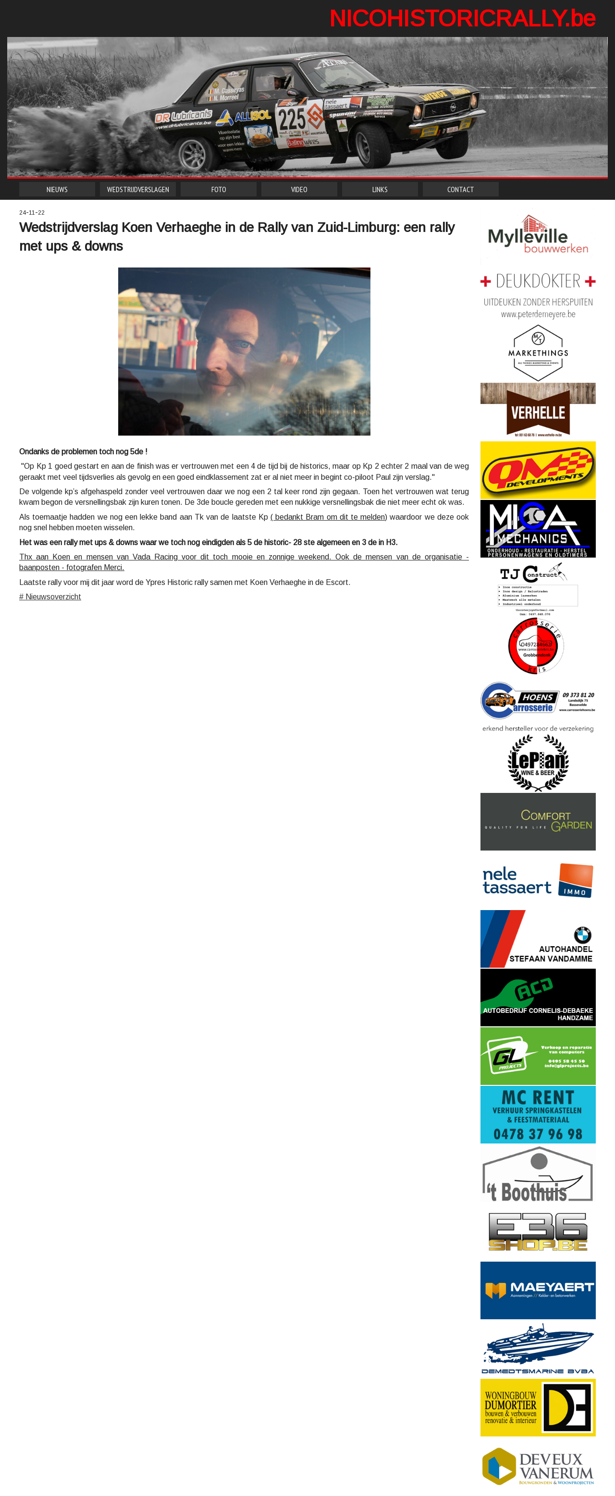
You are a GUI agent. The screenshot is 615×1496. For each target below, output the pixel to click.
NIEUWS (57, 189)
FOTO (218, 189)
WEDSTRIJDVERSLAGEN (138, 189)
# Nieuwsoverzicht (50, 597)
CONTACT (460, 189)
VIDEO (299, 189)
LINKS (380, 189)
